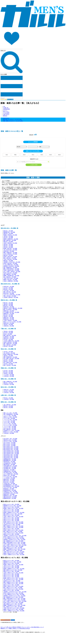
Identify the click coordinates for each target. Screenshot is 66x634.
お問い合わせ (6, 114)
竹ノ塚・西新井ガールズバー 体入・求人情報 (13, 538)
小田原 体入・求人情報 (8, 325)
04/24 (59, 154)
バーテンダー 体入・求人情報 (10, 419)
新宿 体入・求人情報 (8, 230)
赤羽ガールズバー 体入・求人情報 (11, 520)
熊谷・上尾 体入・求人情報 (9, 365)
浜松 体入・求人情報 (8, 407)
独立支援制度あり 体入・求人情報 (11, 486)
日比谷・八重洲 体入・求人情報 (10, 281)
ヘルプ (4, 627)
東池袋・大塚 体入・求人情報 (10, 234)
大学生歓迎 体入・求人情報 (9, 463)
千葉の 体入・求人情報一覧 (8, 328)
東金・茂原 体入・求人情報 (9, 344)
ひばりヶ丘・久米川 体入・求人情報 (11, 294)
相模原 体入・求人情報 (8, 313)
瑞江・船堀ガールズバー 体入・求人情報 (12, 550)
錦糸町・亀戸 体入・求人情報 (10, 248)
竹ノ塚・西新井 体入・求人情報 (10, 264)
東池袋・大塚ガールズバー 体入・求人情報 (13, 508)
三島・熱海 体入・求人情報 (9, 404)
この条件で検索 (34, 164)
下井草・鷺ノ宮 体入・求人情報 (10, 278)
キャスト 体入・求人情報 (9, 418)
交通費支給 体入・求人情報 (9, 471)
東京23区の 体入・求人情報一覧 (9, 228)
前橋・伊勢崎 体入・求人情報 (10, 381)
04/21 (33, 154)
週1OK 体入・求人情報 (8, 482)
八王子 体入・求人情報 (8, 290)
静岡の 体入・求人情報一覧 (8, 402)
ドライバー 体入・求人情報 (9, 415)
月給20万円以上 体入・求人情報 (10, 454)
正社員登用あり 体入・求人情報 (10, 492)
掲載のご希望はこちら (14, 628)
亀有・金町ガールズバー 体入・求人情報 (12, 531)
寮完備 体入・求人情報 (8, 488)
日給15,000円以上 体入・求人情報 (11, 453)
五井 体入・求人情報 (8, 346)
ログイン (5, 110)
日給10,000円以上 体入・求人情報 (11, 450)
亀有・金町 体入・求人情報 (9, 258)
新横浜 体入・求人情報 (8, 317)
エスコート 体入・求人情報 (9, 423)
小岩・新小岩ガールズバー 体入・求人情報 (13, 523)
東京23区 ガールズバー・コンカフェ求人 (12, 119)
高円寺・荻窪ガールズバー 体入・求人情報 (13, 536)
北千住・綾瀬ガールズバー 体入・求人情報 (13, 527)
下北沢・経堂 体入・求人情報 (10, 259)
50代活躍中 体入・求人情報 (9, 468)
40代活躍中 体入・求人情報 (9, 467)
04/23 (50, 154)
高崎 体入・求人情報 (8, 382)
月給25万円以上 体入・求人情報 (10, 456)
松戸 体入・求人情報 (8, 332)
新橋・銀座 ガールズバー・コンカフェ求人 (13, 120)
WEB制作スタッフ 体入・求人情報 (11, 430)
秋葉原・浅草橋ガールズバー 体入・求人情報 (13, 512)
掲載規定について (5, 628)
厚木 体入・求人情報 (8, 315)
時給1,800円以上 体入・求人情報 (10, 448)
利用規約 (19, 627)
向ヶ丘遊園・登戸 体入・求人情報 (11, 312)
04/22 (42, 154)
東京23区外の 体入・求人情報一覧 (10, 283)
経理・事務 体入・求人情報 (9, 429)
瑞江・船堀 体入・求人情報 (9, 277)
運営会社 (5, 115)
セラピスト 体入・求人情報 (9, 427)
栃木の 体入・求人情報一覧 (8, 387)
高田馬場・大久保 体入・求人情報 (11, 266)
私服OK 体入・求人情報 (8, 494)
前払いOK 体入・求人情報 (9, 445)
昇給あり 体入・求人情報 (9, 475)
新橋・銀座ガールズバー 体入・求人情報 (12, 513)
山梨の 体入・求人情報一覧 (8, 395)
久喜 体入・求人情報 (8, 363)
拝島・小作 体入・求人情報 (9, 296)
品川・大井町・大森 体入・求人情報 (11, 271)
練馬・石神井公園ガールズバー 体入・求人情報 (14, 542)
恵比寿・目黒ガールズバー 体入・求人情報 (13, 530)
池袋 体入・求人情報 (8, 233)
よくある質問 (6, 113)
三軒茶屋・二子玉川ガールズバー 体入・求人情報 (14, 535)
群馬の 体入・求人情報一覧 (8, 379)
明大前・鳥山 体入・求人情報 (10, 272)
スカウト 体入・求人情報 (9, 422)
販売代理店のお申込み (25, 628)
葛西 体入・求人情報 (8, 260)
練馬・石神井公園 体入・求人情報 (11, 268)
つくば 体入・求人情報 (8, 374)
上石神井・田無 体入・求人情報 (10, 297)
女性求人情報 (4, 99)
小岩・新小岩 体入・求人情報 (10, 249)
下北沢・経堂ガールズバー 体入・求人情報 (13, 532)
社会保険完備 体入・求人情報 (10, 484)
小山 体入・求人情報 (8, 391)
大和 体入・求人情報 (8, 324)
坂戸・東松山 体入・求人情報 (10, 362)
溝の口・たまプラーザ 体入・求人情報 (12, 321)
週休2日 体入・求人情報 (8, 480)
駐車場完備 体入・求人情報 (9, 490)
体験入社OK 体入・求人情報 (9, 497)
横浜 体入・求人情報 (8, 305)
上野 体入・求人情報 (8, 236)
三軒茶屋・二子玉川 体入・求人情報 (11, 262)
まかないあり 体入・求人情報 (10, 487)
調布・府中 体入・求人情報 (9, 291)
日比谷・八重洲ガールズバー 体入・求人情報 (13, 554)
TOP (4, 106)
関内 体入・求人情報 (8, 302)
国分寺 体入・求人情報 (8, 293)
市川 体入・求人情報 (8, 339)
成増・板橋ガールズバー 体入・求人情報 (12, 547)
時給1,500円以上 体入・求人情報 (10, 446)
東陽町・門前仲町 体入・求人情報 (11, 275)
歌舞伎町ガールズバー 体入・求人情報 (12, 505)
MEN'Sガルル (6, 118)
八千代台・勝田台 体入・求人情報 (11, 340)
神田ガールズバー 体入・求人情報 (11, 515)
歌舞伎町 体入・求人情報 (9, 232)
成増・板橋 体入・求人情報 (9, 274)
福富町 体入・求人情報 (8, 310)
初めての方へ (6, 111)
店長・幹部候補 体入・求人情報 (10, 414)
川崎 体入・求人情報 (8, 304)
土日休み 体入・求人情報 (9, 483)
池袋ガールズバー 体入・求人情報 (11, 507)
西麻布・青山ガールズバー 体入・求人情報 (13, 553)
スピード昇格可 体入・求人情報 (10, 473)
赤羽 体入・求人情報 (8, 247)
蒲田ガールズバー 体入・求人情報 (11, 528)
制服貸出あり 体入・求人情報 (10, 495)
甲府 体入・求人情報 (8, 397)
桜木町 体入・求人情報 (8, 306)
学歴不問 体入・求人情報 (9, 461)
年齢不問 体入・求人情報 (9, 464)
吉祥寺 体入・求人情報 (8, 286)
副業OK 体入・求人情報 (8, 479)
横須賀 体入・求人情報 (8, 319)
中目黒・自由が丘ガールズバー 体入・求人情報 (14, 543)
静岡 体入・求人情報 (8, 406)
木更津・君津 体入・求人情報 (10, 342)
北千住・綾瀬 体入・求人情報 (10, 253)
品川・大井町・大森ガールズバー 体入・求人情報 (14, 545)
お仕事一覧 (5, 107)
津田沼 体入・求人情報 (8, 338)
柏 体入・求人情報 (7, 334)
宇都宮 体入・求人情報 (8, 389)
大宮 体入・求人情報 (8, 351)
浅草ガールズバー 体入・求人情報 (11, 519)
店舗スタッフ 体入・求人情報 (10, 417)
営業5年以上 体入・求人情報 (9, 440)
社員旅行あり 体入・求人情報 (10, 491)
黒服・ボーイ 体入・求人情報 (10, 412)
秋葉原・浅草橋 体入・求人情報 (10, 239)
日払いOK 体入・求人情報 (9, 442)
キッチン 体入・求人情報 (9, 421)
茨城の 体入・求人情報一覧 (8, 368)
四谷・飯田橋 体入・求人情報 (10, 267)
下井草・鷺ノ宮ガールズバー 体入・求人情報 (13, 551)
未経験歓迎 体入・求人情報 (9, 459)
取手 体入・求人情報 (8, 372)
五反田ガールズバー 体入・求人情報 (11, 524)
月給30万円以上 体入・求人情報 (10, 457)
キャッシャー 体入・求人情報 (10, 425)
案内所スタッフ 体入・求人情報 (10, 431)
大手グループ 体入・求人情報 (10, 441)
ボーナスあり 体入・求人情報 (10, 476)
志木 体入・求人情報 (8, 359)
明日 (15, 154)
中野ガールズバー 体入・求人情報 (11, 517)
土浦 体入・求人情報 (8, 373)
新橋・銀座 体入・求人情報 (9, 240)
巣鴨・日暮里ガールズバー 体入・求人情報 (13, 526)
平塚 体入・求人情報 (8, 316)
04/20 (24, 154)
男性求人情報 (10, 99)
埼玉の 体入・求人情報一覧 (8, 349)
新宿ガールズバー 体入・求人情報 (11, 504)
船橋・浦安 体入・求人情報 (9, 335)
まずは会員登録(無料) (6, 620)
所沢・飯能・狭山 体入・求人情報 (11, 358)
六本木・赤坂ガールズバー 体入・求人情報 (13, 516)
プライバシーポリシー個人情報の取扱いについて (32, 627)
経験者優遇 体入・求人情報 (9, 460)
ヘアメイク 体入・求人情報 (9, 426)
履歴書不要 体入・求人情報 (9, 498)
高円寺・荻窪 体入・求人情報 (10, 263)
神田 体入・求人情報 (8, 241)
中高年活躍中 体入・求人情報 (10, 465)
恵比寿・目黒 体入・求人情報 (10, 256)
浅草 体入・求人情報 (8, 245)
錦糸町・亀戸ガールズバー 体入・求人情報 (13, 522)
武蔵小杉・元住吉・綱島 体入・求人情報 (12, 308)
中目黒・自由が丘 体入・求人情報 (11, 270)
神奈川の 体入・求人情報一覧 (9, 300)
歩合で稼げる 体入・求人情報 (10, 472)
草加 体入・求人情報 (8, 361)
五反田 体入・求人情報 (8, 251)
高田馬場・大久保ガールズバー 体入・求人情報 (14, 539)
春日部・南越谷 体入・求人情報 (10, 354)
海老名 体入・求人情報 (8, 323)
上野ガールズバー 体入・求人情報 (11, 509)
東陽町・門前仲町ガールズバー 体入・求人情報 (14, 549)
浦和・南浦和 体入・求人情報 (10, 357)
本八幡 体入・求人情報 (8, 336)
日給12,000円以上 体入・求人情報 (11, 452)
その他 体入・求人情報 (8, 376)
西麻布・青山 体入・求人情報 (10, 279)
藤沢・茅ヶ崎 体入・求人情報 (10, 309)
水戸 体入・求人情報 (8, 370)
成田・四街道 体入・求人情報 (10, 343)
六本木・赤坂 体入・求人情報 (10, 243)
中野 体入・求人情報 (8, 244)
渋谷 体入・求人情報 (8, 237)
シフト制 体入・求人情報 (9, 478)
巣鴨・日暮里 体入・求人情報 (10, 252)
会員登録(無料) (6, 109)
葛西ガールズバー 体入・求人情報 (11, 534)
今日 (7, 154)
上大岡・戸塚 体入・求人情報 (10, 320)
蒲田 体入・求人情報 (8, 255)
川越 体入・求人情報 (8, 355)
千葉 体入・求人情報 (8, 331)
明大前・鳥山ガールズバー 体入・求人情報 (13, 546)
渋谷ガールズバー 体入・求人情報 (11, 511)
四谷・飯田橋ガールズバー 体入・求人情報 (13, 541)
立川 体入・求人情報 (8, 287)
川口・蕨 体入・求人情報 (9, 353)
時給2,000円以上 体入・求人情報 (10, 449)
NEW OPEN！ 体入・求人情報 (10, 438)
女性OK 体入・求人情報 (8, 469)
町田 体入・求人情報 (8, 289)
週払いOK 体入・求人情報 (9, 444)
